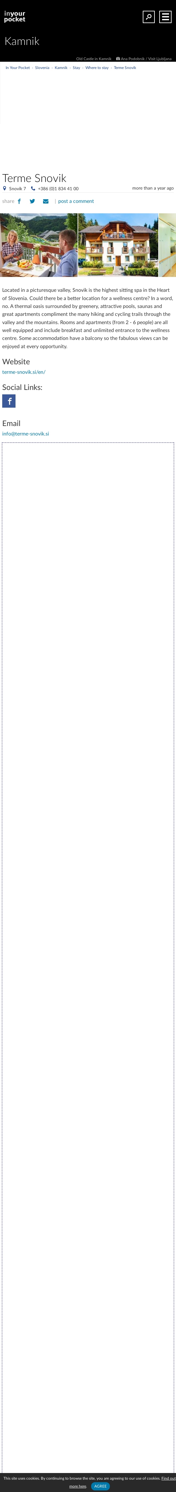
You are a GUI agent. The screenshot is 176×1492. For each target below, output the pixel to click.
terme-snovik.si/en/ (24, 372)
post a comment (76, 201)
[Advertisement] (106, 118)
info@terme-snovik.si (25, 433)
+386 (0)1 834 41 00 (58, 189)
